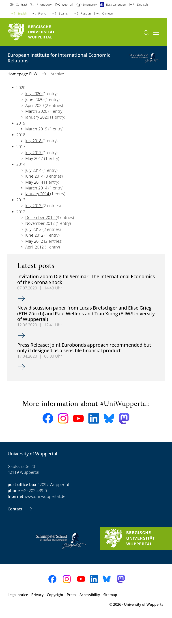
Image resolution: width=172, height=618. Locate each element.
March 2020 (36, 111)
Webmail (67, 4)
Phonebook (44, 4)
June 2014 (35, 176)
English (22, 13)
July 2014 (34, 170)
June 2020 (35, 99)
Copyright (55, 594)
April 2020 (35, 105)
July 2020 (34, 93)
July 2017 (34, 152)
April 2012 (35, 247)
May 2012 (34, 241)
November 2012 (40, 223)
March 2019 (36, 129)
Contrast (21, 4)
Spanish (64, 13)
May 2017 (34, 158)
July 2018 (34, 140)
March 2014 (36, 188)
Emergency (89, 4)
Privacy (37, 594)
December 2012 (40, 217)
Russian (86, 13)
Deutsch (142, 4)
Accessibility (90, 594)
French (42, 13)
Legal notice (18, 594)
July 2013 (34, 205)
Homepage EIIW (23, 73)
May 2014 (34, 182)
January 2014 (37, 193)
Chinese (107, 13)
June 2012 (35, 235)
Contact (16, 509)
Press (71, 594)
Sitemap (110, 594)
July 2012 (34, 229)
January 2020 (37, 117)
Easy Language (116, 4)
